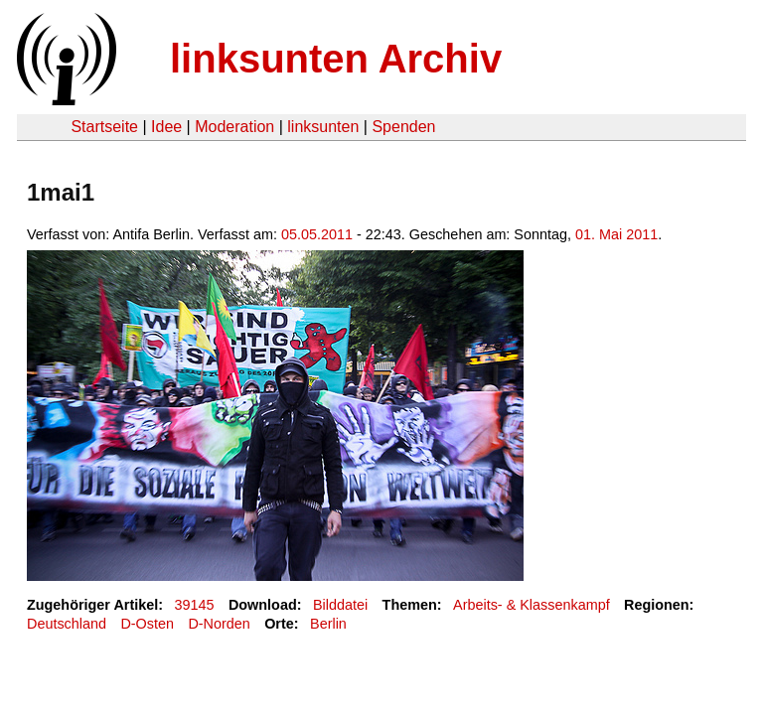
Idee (166, 126)
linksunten (323, 126)
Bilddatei (340, 605)
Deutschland (66, 624)
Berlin (328, 624)
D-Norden (218, 624)
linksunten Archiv (336, 58)
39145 (195, 605)
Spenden (403, 126)
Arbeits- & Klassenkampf (531, 605)
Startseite (104, 126)
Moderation (234, 126)
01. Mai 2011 (616, 234)
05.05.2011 (317, 234)
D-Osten (147, 624)
